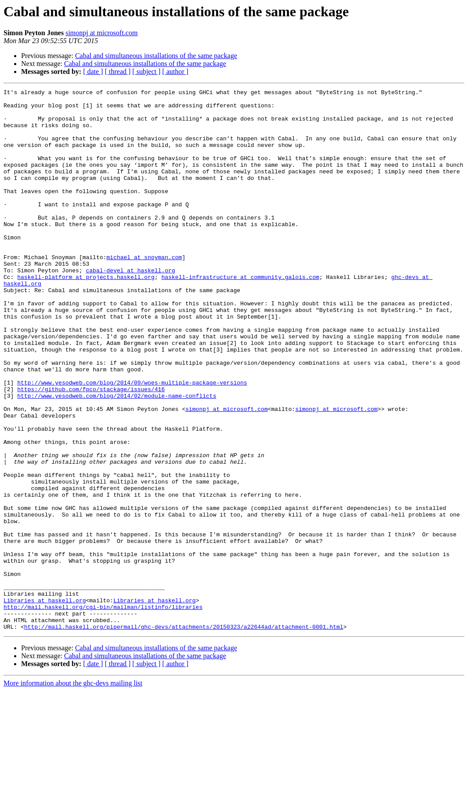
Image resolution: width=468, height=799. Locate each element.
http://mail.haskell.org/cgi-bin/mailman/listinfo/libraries (103, 711)
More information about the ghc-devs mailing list (73, 791)
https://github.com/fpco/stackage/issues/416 (91, 450)
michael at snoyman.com (144, 291)
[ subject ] (146, 71)
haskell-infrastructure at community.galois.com (240, 315)
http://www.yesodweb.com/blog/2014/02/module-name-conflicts (116, 458)
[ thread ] (118, 71)
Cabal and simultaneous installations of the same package (156, 55)
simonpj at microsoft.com (102, 33)
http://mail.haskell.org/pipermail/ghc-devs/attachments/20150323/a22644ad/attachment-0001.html (183, 735)
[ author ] (175, 71)
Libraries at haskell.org (45, 703)
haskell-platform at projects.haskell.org (85, 315)
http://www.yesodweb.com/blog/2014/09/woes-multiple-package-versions (132, 442)
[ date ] (93, 71)
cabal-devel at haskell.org (130, 307)
